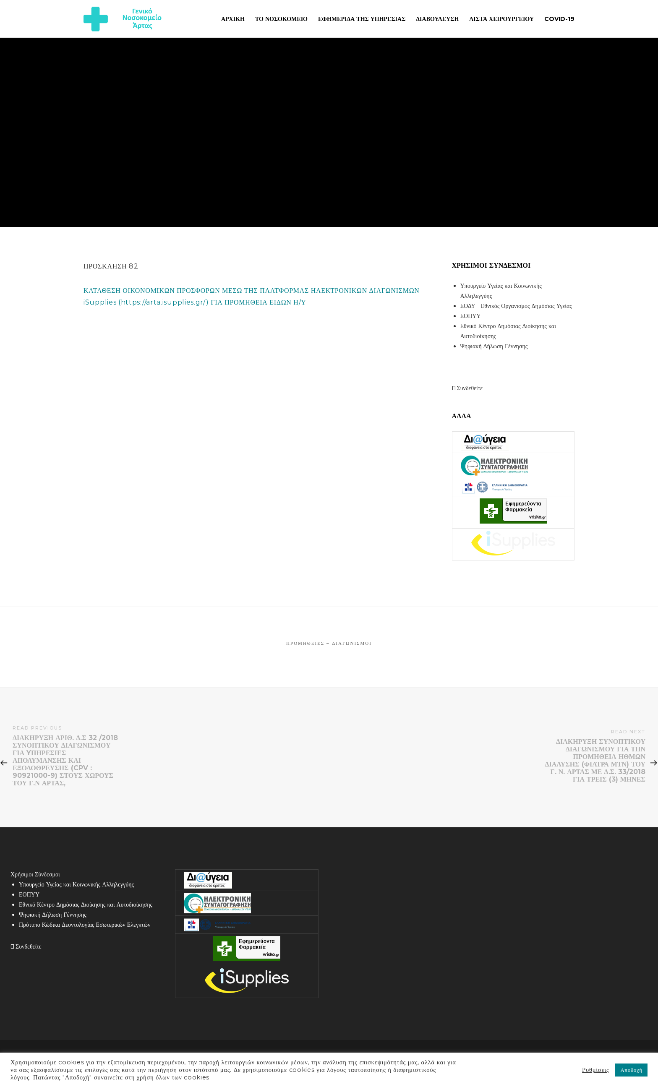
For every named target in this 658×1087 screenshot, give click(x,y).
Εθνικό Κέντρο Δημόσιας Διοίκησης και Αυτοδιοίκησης (85, 904)
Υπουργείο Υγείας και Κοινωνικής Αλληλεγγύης (76, 884)
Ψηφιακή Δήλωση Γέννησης (494, 346)
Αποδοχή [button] (631, 1069)
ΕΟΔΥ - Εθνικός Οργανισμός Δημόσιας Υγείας (516, 306)
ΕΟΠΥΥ (470, 316)
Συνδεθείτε (467, 388)
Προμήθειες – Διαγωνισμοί (329, 643)
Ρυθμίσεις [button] (595, 1070)
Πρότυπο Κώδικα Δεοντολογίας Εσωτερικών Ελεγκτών (84, 924)
